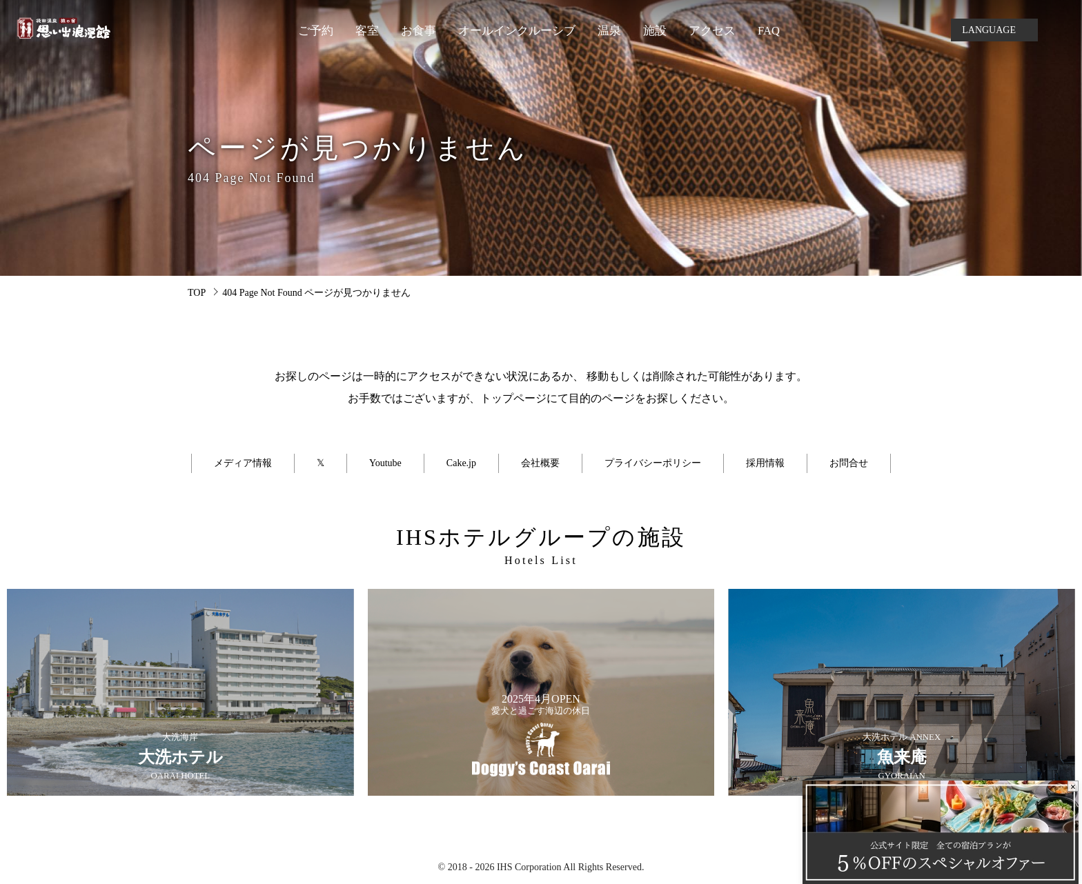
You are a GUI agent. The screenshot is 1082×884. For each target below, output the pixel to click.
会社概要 (540, 463)
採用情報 (765, 463)
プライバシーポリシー (652, 463)
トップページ (513, 398)
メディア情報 (243, 463)
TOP (197, 293)
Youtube (385, 463)
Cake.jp (461, 463)
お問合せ (848, 463)
